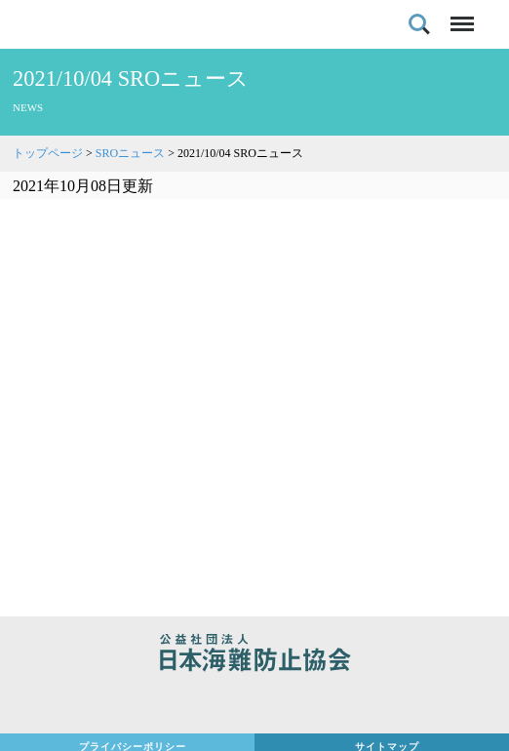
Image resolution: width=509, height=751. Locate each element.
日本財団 (254, 704)
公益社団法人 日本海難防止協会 (254, 655)
